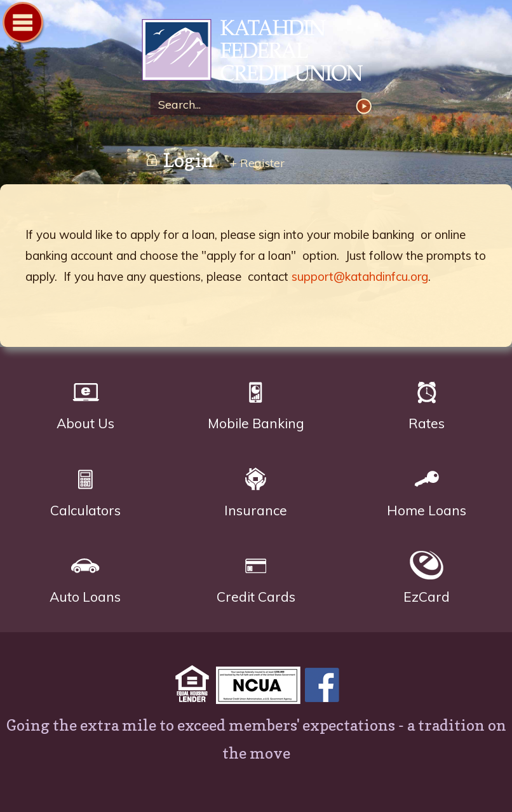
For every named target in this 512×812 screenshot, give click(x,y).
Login (179, 160)
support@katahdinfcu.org (360, 276)
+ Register (257, 163)
